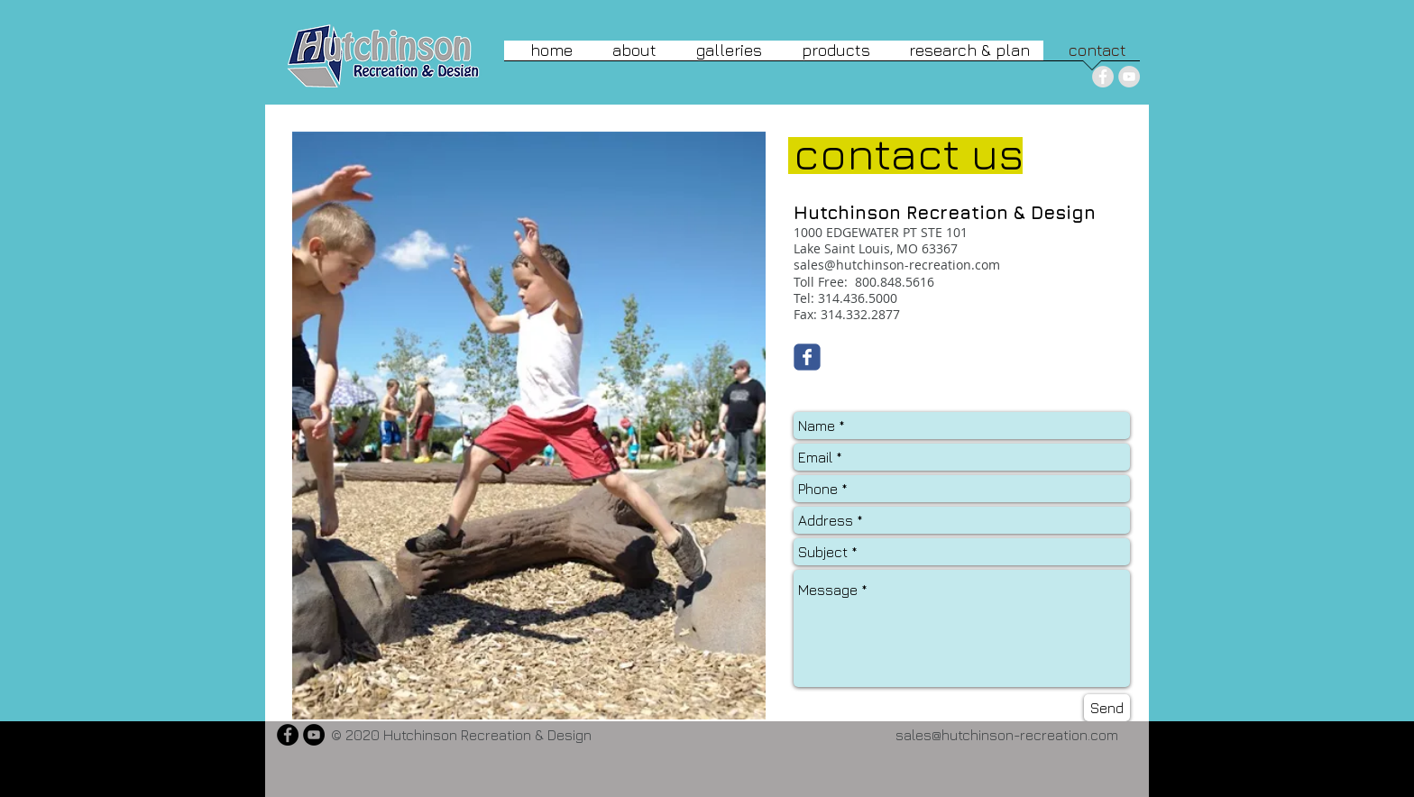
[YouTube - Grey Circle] (1129, 76)
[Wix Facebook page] (807, 357)
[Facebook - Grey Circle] (1103, 76)
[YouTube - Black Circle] (314, 735)
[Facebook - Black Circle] (287, 735)
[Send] (1107, 707)
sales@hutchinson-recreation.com (897, 264)
